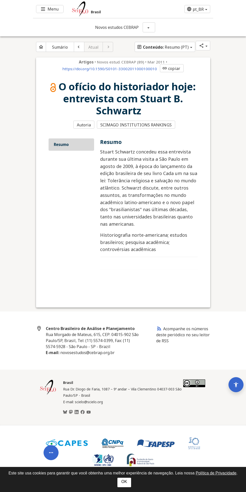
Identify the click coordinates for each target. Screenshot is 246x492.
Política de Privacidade (216, 473)
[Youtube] (89, 412)
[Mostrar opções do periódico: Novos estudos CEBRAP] (149, 27)
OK (124, 481)
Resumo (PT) (163, 47)
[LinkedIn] (77, 412)
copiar (171, 68)
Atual (93, 47)
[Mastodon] (71, 412)
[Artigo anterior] (79, 47)
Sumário (60, 47)
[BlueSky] (65, 412)
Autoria (84, 125)
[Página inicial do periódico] (41, 47)
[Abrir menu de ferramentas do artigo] (51, 450)
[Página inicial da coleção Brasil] (48, 394)
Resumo (61, 144)
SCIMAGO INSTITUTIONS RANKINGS (136, 125)
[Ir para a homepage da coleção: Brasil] (108, 9)
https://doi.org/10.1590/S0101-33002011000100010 (109, 68)
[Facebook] (83, 412)
